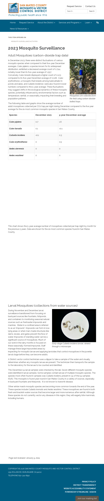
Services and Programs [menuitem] (69, 22)
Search (91, 11)
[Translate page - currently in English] (97, 23)
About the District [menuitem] (45, 22)
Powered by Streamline (76, 492)
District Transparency (84, 485)
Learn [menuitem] (87, 22)
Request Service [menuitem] (26, 22)
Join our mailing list (87, 498)
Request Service (74, 6)
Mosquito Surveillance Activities (24, 41)
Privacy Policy (89, 482)
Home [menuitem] (13, 22)
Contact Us (90, 6)
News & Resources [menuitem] (18, 29)
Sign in (93, 492)
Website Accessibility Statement (80, 488)
